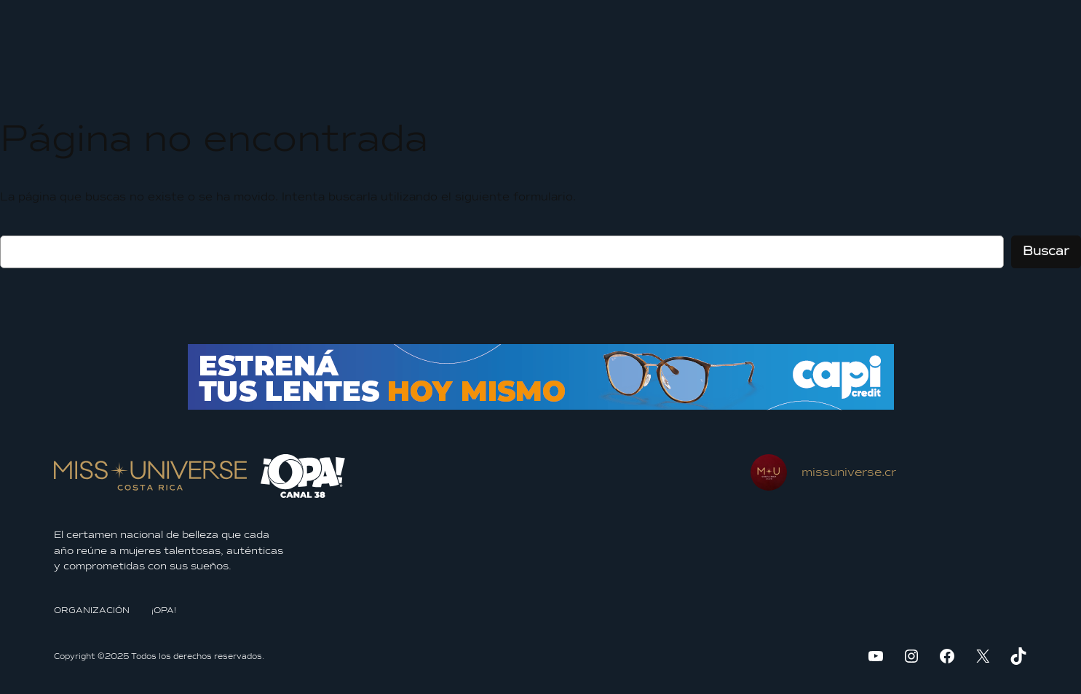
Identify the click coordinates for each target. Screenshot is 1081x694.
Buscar (1046, 251)
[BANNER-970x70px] (541, 406)
